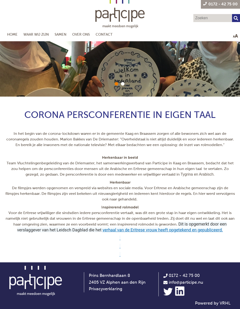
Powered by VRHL (213, 303)
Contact (104, 34)
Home (12, 34)
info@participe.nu (186, 282)
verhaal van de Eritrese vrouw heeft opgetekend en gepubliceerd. (162, 229)
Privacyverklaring (105, 288)
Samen (60, 34)
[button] (116, 84)
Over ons (81, 34)
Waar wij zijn (36, 34)
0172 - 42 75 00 (181, 275)
